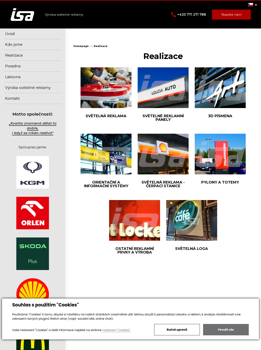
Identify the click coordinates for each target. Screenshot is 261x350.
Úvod (10, 34)
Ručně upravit (177, 330)
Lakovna (13, 77)
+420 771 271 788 (188, 14)
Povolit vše (226, 330)
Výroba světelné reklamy (28, 87)
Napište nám (231, 14)
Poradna (13, 66)
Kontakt (12, 98)
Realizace (14, 55)
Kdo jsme (13, 44)
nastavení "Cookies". (116, 330)
